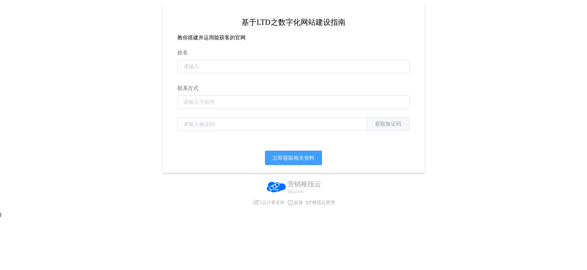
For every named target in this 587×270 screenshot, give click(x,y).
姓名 (182, 53)
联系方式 (187, 88)
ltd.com (295, 191)
